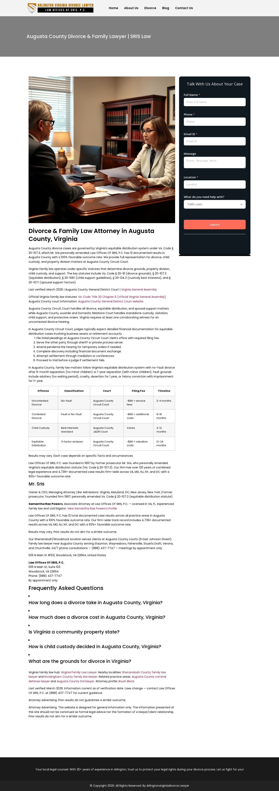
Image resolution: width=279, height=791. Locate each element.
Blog (165, 8)
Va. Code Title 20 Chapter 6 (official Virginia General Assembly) (122, 297)
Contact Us (184, 8)
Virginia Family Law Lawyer (79, 672)
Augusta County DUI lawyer (75, 681)
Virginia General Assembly (139, 289)
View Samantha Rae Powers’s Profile (92, 508)
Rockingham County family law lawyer (70, 677)
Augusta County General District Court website (110, 301)
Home (113, 8)
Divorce (150, 8)
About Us (131, 8)
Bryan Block (126, 681)
